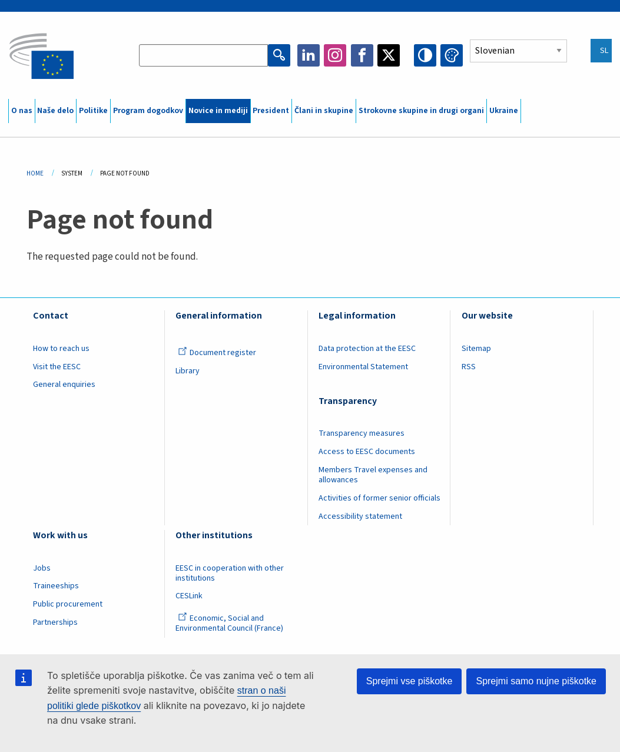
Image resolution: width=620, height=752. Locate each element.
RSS (469, 367)
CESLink (189, 596)
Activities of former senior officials (379, 498)
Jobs (42, 568)
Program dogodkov (148, 111)
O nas (21, 111)
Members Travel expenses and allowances (373, 475)
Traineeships (56, 586)
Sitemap (476, 349)
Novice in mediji (218, 111)
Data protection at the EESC (367, 349)
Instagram (335, 55)
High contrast (425, 55)
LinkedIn (308, 55)
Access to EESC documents (367, 452)
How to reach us (61, 349)
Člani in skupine (323, 111)
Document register (217, 353)
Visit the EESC (57, 367)
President (271, 111)
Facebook (362, 55)
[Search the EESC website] (203, 55)
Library (187, 371)
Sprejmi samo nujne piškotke (536, 681)
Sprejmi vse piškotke (409, 681)
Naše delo (55, 111)
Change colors (451, 55)
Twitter (388, 55)
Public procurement (67, 604)
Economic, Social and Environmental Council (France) (230, 623)
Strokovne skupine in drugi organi (421, 111)
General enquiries (64, 384)
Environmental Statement (363, 367)
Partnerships (55, 622)
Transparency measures (362, 433)
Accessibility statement (360, 516)
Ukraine (503, 111)
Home (35, 173)
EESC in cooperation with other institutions (229, 573)
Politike (93, 111)
